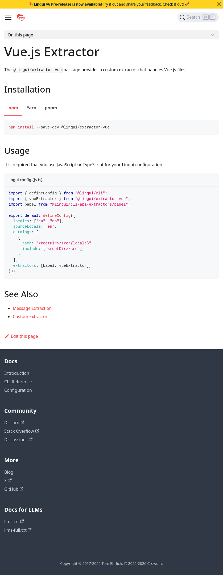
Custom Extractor (30, 316)
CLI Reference (18, 382)
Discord (14, 423)
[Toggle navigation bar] (8, 17)
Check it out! (173, 4)
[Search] (198, 17)
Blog (8, 472)
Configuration (18, 390)
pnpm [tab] (51, 108)
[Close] (219, 4)
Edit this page (21, 336)
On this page (20, 35)
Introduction (16, 373)
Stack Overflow (21, 431)
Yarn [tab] (31, 108)
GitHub (13, 489)
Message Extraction (32, 308)
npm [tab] (13, 108)
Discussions (18, 440)
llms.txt (14, 521)
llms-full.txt (17, 530)
